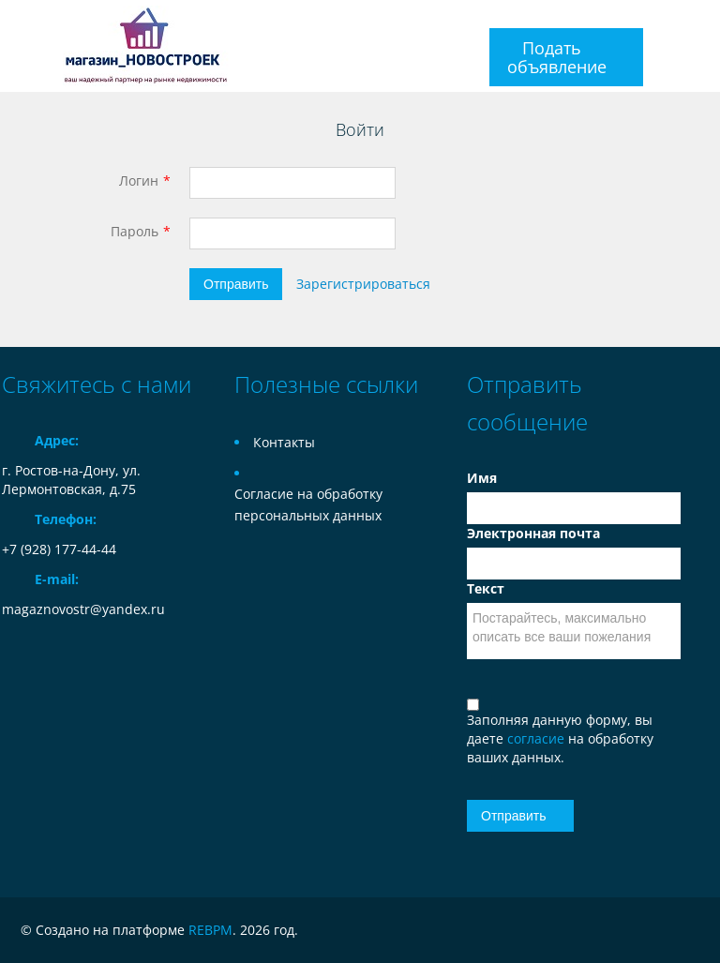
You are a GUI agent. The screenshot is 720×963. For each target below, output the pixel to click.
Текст (485, 588)
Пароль (134, 231)
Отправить (235, 284)
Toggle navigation (18, 46)
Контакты (284, 442)
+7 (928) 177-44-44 (59, 549)
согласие (537, 738)
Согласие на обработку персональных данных (308, 504)
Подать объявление (557, 57)
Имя (482, 478)
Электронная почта (533, 533)
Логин (138, 180)
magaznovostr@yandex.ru (83, 609)
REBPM (210, 930)
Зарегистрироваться (363, 284)
